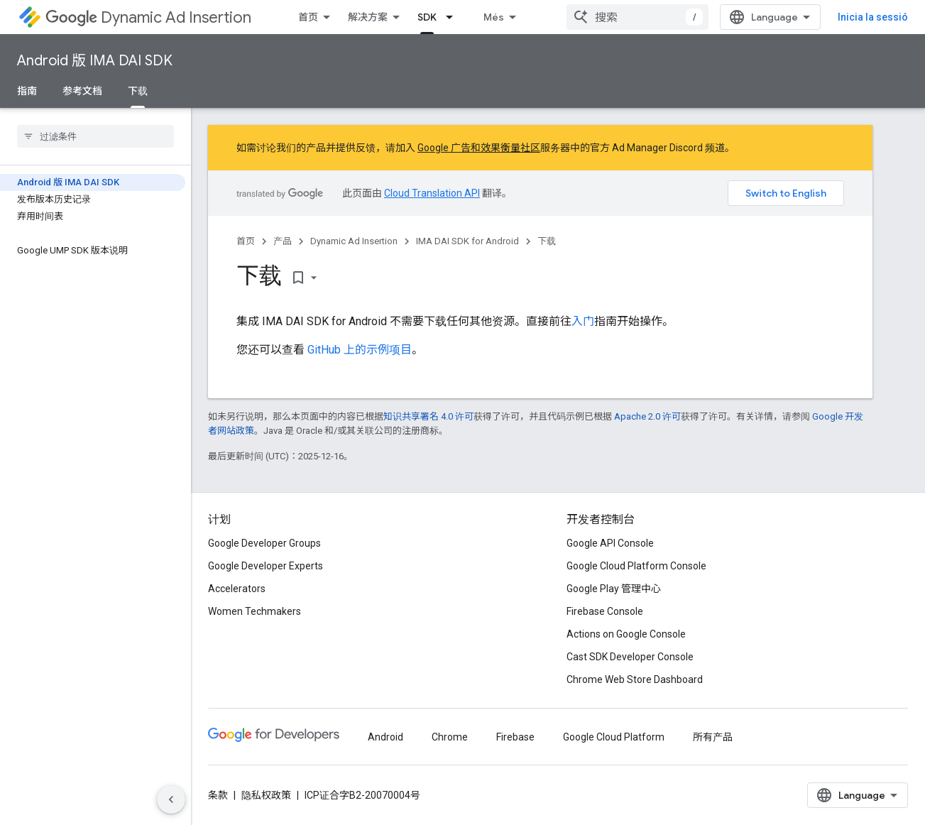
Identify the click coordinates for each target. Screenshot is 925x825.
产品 (282, 241)
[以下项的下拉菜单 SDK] (454, 17)
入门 (582, 321)
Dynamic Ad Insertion (148, 17)
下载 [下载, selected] (138, 90)
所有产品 (713, 737)
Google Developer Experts (265, 566)
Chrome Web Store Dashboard (635, 679)
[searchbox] (95, 136)
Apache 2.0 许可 (647, 416)
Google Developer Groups (264, 543)
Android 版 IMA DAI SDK (95, 61)
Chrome (450, 737)
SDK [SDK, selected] (427, 17)
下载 (546, 241)
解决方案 (368, 17)
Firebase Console (605, 611)
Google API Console (610, 543)
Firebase (515, 737)
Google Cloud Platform (613, 737)
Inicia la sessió (873, 17)
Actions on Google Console (626, 634)
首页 (308, 17)
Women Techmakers (254, 611)
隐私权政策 (266, 795)
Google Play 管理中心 (614, 588)
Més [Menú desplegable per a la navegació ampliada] (493, 17)
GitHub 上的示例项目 (359, 349)
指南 (27, 90)
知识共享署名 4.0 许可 (428, 416)
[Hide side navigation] (171, 799)
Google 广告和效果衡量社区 (478, 147)
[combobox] (637, 17)
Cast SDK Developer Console (630, 656)
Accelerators (237, 588)
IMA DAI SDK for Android (467, 241)
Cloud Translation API (432, 193)
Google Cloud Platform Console (636, 566)
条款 (218, 795)
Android (385, 737)
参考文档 (82, 90)
